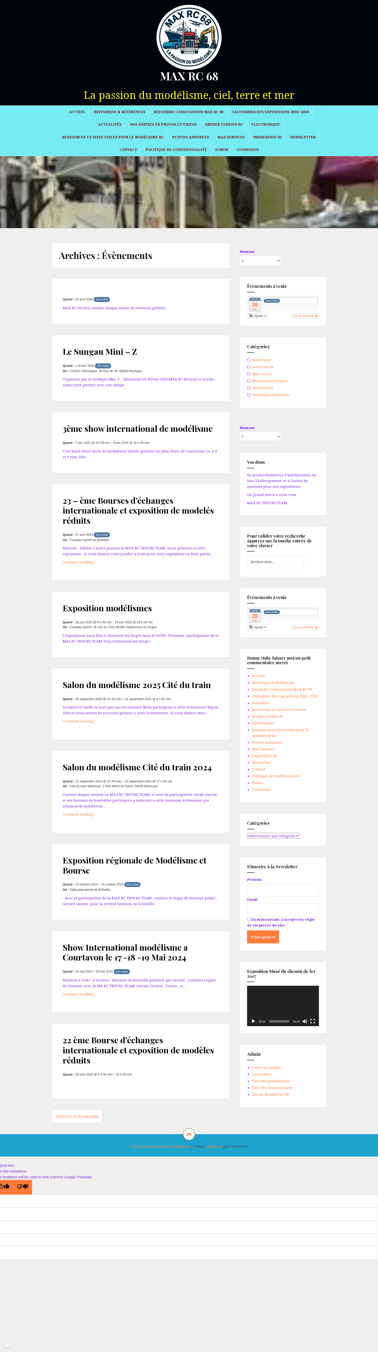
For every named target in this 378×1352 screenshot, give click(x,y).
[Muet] (305, 1021)
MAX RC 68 (189, 75)
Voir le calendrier (305, 316)
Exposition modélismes (111, 618)
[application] (283, 1006)
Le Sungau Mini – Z (103, 351)
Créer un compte (266, 1067)
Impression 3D (267, 137)
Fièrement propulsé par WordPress (160, 1176)
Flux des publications (270, 1080)
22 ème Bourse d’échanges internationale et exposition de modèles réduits (126, 1080)
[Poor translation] (22, 1217)
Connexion (248, 149)
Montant (247, 251)
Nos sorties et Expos (269, 380)
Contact (128, 149)
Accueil (77, 111)
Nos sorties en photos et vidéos (163, 124)
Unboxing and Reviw (270, 394)
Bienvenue (261, 359)
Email (252, 899)
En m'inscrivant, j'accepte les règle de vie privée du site (281, 922)
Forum (221, 149)
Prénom (254, 879)
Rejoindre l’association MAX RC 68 (188, 111)
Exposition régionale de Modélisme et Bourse (136, 895)
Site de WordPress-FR (270, 1094)
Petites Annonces (190, 137)
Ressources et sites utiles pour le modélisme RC (113, 137)
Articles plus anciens (77, 1146)
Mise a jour (262, 373)
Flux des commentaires (272, 1087)
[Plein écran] (312, 1021)
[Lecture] (253, 1021)
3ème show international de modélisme (120, 433)
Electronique (265, 124)
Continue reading (91, 573)
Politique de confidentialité (176, 149)
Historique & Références (119, 111)
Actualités (110, 124)
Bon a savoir (263, 366)
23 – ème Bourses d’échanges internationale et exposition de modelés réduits (126, 520)
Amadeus (214, 1176)
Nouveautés (262, 387)
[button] (257, 316)
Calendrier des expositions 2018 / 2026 (270, 111)
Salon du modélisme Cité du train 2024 (132, 792)
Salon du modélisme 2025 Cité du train (132, 699)
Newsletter (303, 137)
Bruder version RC (224, 124)
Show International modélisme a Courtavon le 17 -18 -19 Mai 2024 (130, 982)
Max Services (231, 137)
